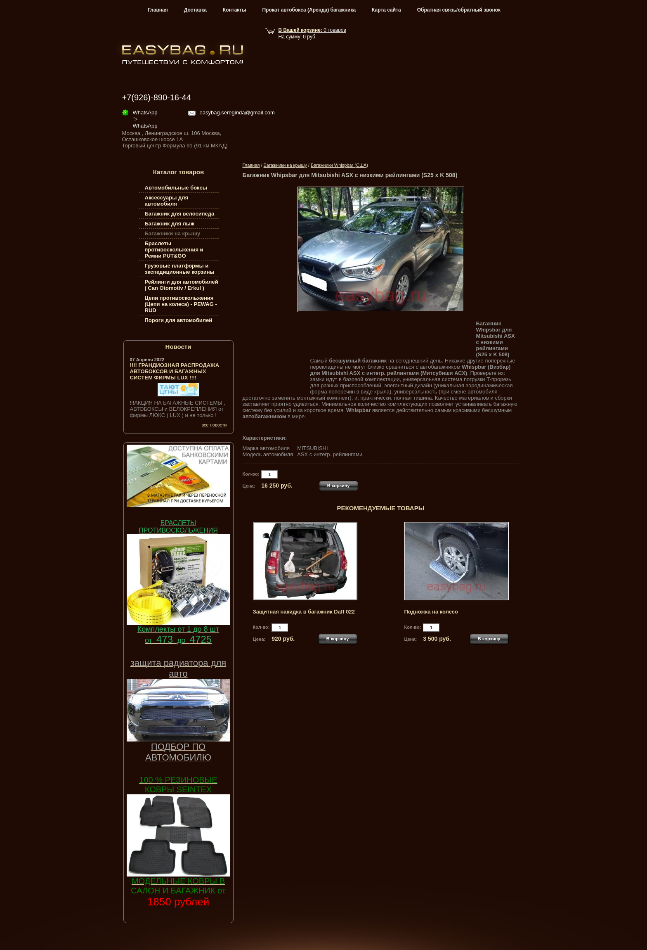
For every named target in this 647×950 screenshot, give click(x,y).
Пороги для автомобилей (179, 320)
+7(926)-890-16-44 (156, 97)
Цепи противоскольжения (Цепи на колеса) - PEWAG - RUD (181, 304)
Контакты (234, 10)
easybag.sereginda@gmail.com (237, 112)
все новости (214, 424)
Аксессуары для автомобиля (167, 200)
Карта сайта (386, 10)
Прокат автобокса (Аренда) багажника (309, 10)
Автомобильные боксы (176, 188)
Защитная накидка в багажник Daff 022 (304, 612)
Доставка (195, 10)
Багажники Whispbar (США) (339, 165)
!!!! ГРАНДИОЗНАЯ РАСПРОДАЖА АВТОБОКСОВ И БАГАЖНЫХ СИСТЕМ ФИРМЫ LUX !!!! (175, 371)
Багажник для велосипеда (180, 214)
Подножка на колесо (431, 612)
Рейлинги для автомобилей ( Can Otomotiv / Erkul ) (181, 285)
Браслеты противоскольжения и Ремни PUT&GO (174, 249)
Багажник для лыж (170, 223)
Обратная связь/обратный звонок (459, 10)
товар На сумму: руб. (312, 33)
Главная (158, 10)
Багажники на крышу (285, 165)
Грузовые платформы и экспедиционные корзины (180, 269)
